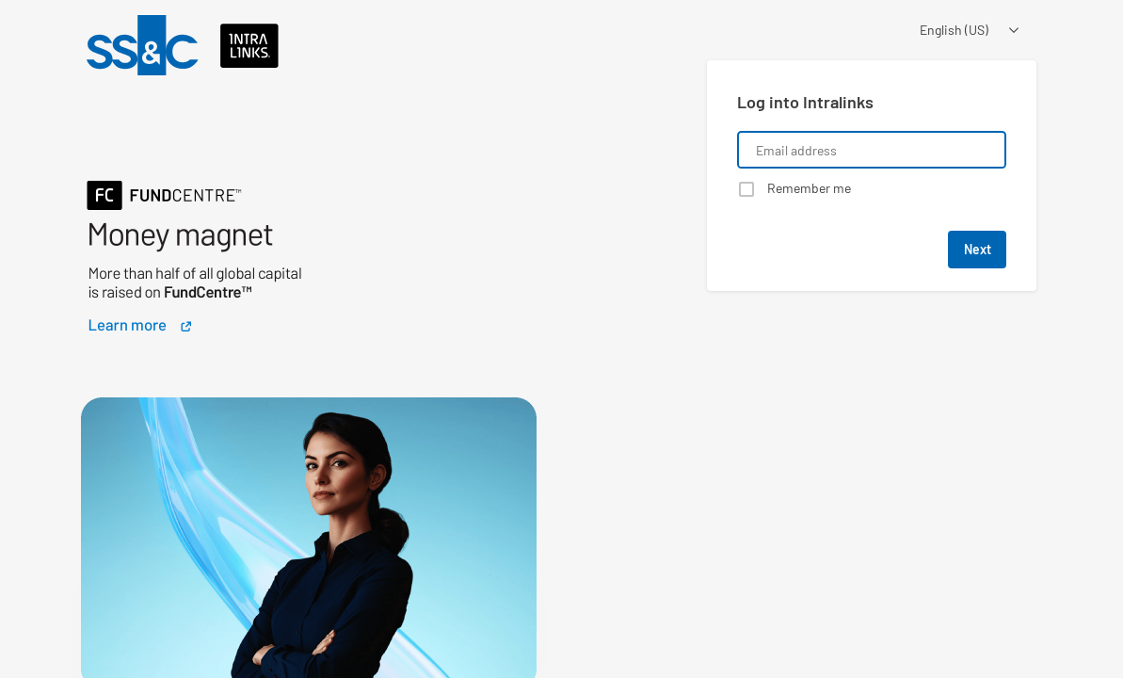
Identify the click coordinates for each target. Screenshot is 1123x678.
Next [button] (977, 249)
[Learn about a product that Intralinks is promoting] (309, 219)
